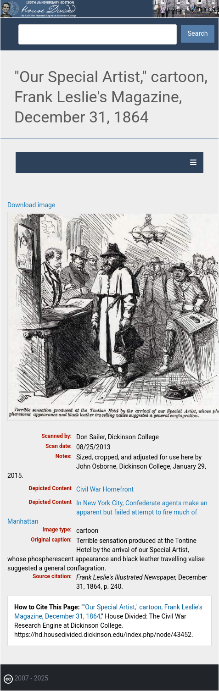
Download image (31, 205)
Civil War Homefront (105, 489)
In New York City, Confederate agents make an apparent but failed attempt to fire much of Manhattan (107, 512)
